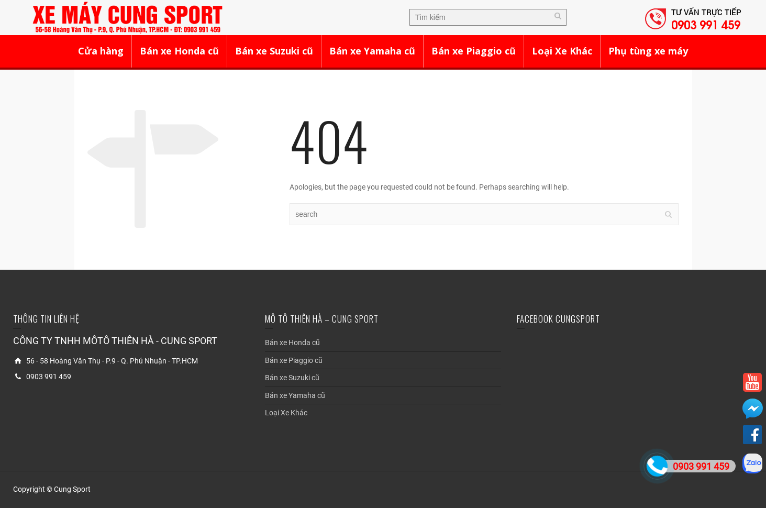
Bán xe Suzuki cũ (274, 51)
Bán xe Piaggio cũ (473, 51)
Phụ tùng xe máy (648, 51)
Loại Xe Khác (562, 51)
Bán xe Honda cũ (179, 51)
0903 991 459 (705, 24)
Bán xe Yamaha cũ (372, 51)
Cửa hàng (101, 51)
